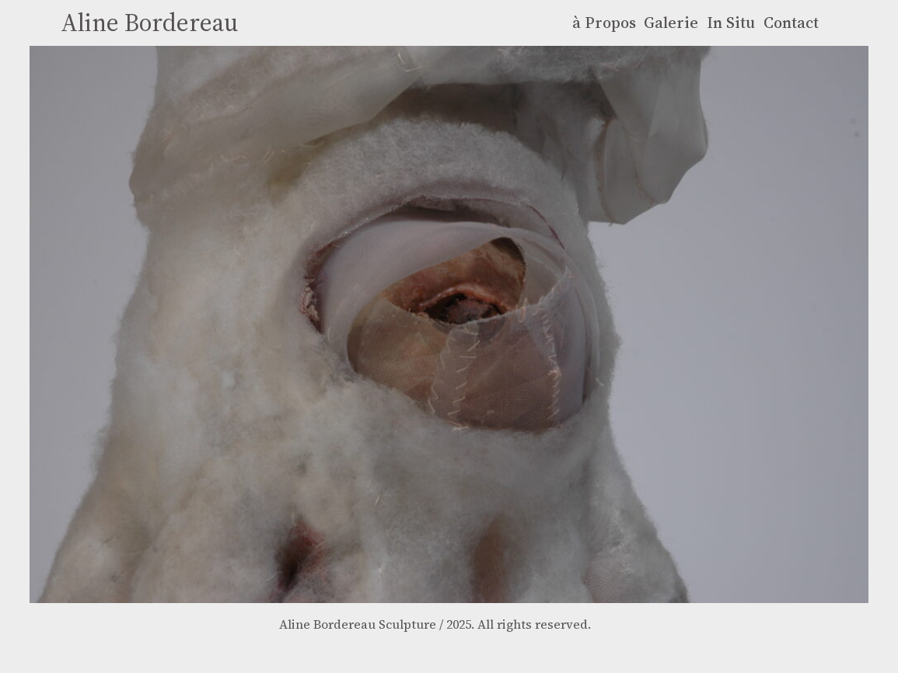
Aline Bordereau (150, 22)
